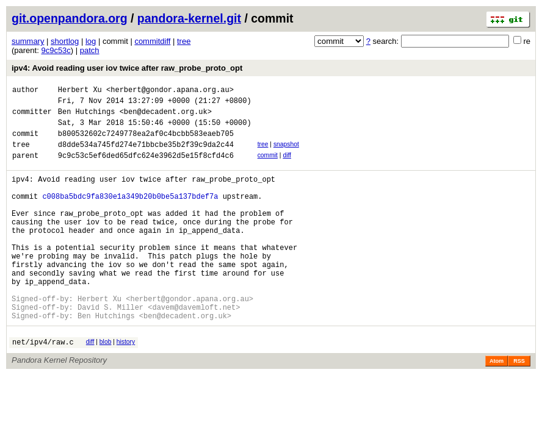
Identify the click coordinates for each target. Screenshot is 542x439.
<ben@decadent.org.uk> (166, 117)
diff (287, 166)
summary (28, 41)
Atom (497, 407)
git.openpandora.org (70, 18)
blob (105, 385)
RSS (519, 407)
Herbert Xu (80, 91)
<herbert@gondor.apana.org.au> (170, 91)
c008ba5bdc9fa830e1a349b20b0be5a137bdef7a (130, 214)
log (90, 41)
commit (268, 166)
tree (183, 41)
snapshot (286, 153)
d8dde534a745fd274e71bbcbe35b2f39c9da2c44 (146, 155)
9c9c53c (55, 50)
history (126, 385)
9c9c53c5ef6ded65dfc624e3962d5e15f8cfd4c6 (146, 168)
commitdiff (152, 41)
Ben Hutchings (86, 117)
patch (89, 50)
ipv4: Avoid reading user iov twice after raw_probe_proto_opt (127, 68)
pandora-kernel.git (189, 18)
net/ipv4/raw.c (43, 387)
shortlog (65, 41)
